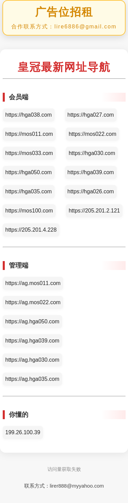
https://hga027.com (91, 115)
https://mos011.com (29, 134)
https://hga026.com (91, 191)
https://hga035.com (28, 191)
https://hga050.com (28, 172)
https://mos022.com (92, 134)
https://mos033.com (29, 153)
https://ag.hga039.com (32, 341)
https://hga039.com (91, 172)
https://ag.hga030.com (32, 360)
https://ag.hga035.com (32, 379)
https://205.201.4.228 (31, 230)
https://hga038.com (28, 115)
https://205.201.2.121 (94, 211)
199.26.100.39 (22, 432)
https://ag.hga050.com (32, 321)
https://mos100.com (29, 211)
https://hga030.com (92, 153)
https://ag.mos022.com (33, 302)
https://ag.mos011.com (33, 283)
